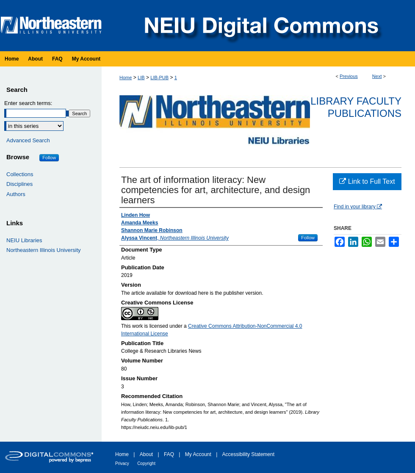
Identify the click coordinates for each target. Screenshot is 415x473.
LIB (141, 77)
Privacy (122, 463)
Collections (19, 174)
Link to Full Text (367, 181)
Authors (15, 194)
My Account (198, 454)
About (146, 454)
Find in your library (358, 207)
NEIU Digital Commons (260, 25)
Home (125, 77)
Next (377, 76)
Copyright (146, 463)
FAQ (169, 454)
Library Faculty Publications (355, 107)
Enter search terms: (28, 103)
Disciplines (19, 184)
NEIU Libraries (24, 240)
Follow (308, 237)
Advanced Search (28, 140)
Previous (349, 76)
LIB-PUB (159, 77)
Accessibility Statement (248, 454)
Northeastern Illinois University (43, 250)
